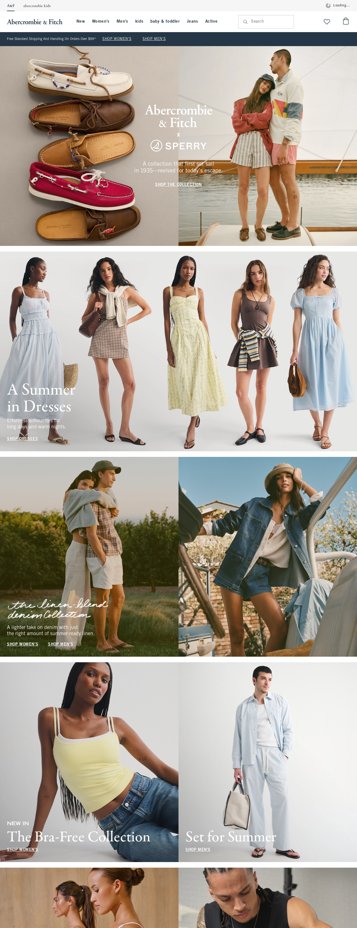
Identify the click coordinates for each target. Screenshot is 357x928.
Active (211, 21)
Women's (101, 21)
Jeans (192, 21)
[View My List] (327, 21)
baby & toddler (165, 21)
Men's (122, 21)
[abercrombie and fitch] (37, 21)
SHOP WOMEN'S (116, 39)
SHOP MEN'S (154, 39)
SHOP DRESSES (22, 439)
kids (139, 21)
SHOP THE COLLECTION (178, 185)
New (80, 21)
